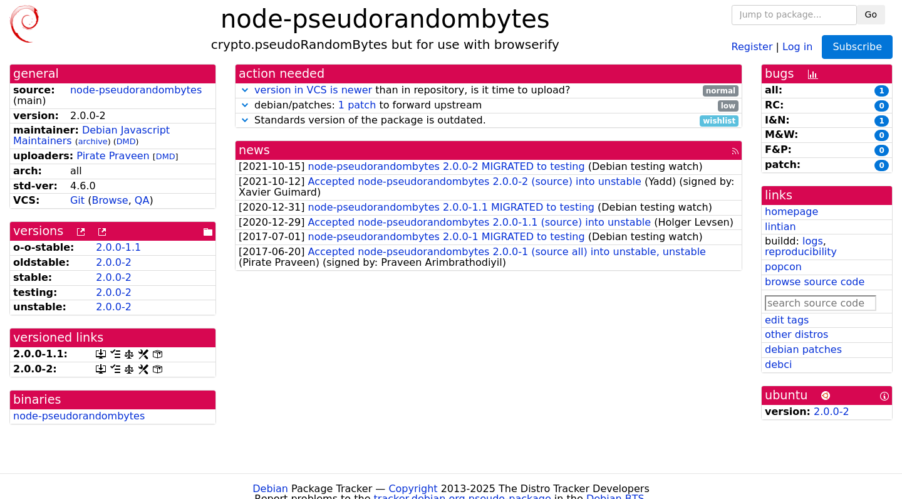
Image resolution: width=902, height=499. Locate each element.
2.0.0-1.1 (118, 247)
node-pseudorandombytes (136, 90)
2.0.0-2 (114, 262)
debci (778, 364)
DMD (126, 141)
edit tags (787, 320)
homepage (791, 212)
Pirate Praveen (112, 156)
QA (142, 200)
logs (812, 241)
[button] (245, 90)
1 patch (357, 105)
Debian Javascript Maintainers (91, 135)
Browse (109, 200)
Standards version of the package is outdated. (489, 120)
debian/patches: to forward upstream (489, 105)
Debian (270, 489)
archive (93, 141)
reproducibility (801, 252)
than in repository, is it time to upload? (489, 90)
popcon (783, 267)
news (254, 150)
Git (77, 200)
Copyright (412, 489)
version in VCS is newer (313, 90)
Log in (797, 46)
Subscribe (857, 47)
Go (871, 14)
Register (752, 46)
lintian (780, 227)
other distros (796, 334)
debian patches (803, 349)
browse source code (814, 282)
